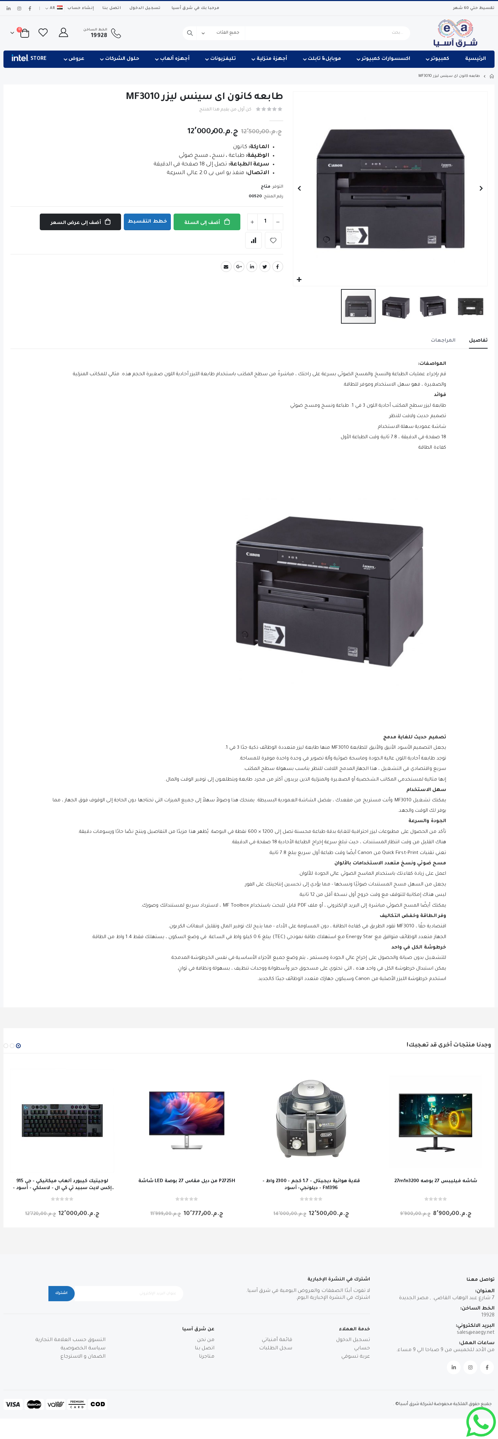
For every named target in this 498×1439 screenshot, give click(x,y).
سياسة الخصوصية (83, 1369)
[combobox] (296, 33)
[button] (299, 280)
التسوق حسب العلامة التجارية (70, 1361)
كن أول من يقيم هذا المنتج (223, 110)
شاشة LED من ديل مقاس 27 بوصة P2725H (186, 1202)
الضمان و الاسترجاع (83, 1377)
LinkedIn (251, 267)
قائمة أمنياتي (277, 1361)
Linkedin (454, 1388)
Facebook (277, 267)
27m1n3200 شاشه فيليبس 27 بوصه (436, 1202)
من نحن (205, 1361)
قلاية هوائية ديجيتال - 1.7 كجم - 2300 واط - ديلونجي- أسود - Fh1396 (311, 1205)
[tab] (478, 342)
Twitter (264, 267)
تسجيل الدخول (145, 8)
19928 (488, 1336)
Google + (239, 267)
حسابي (362, 1369)
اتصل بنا (111, 8)
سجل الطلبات (275, 1369)
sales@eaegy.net (476, 1353)
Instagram (470, 1388)
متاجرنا (206, 1377)
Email (226, 267)
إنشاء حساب (80, 8)
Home (492, 76)
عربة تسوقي (355, 1377)
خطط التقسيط (146, 222)
